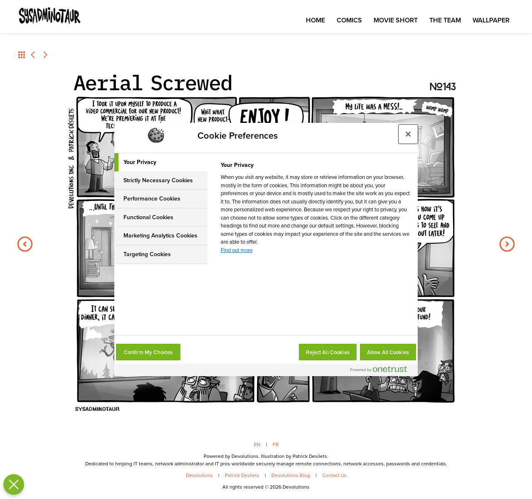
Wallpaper (491, 20)
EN (257, 444)
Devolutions (199, 475)
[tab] (160, 162)
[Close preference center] (408, 134)
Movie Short (396, 20)
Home (315, 20)
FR (275, 444)
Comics (349, 20)
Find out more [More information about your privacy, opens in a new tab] (237, 250)
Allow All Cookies (388, 352)
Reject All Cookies (327, 352)
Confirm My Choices (148, 352)
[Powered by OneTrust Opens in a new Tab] (382, 371)
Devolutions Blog (290, 475)
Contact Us (334, 475)
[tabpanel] (316, 209)
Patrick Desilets (242, 475)
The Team (445, 20)
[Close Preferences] (11, 484)
